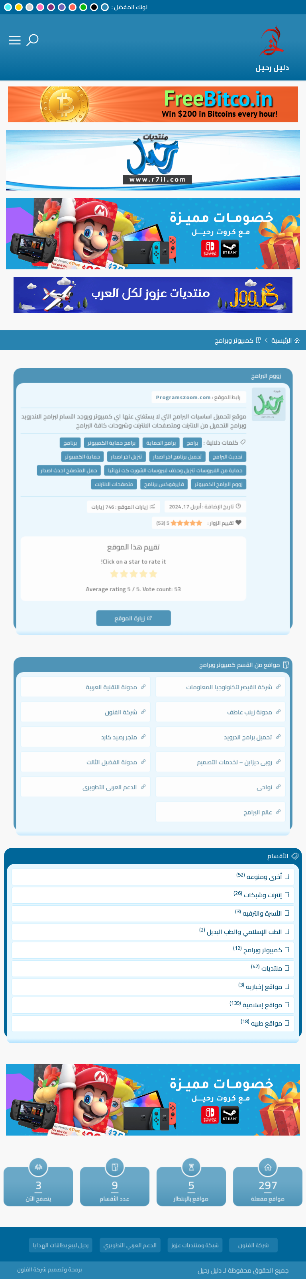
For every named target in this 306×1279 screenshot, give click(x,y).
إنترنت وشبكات (244, 904)
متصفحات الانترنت (118, 487)
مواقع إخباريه (246, 981)
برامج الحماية (160, 450)
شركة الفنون (253, 1246)
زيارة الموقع (136, 607)
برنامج (79, 450)
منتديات (251, 966)
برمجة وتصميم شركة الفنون (68, 1269)
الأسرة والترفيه (245, 920)
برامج (188, 450)
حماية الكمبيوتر (90, 462)
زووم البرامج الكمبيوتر (211, 487)
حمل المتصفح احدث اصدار (77, 475)
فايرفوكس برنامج (163, 487)
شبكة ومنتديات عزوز (195, 1246)
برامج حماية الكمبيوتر (115, 450)
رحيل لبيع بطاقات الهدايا (60, 1246)
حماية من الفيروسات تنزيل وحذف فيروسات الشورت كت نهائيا (172, 475)
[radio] (152, 569)
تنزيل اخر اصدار (129, 462)
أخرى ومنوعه (245, 889)
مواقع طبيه (247, 1012)
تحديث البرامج (219, 462)
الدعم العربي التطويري (130, 1246)
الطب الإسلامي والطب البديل (230, 935)
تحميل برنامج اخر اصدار (175, 462)
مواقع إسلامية (242, 997)
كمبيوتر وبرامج (238, 340)
